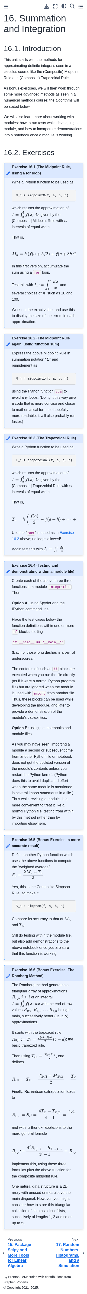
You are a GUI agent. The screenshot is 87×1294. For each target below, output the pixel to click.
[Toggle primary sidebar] (6, 6)
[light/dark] (64, 6)
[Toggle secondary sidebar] (81, 6)
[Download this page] (46, 6)
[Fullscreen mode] (55, 6)
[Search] (72, 6)
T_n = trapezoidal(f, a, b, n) (44, 460)
